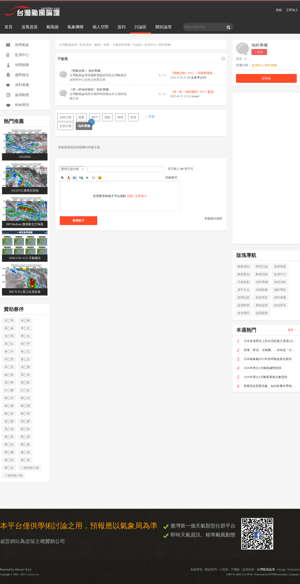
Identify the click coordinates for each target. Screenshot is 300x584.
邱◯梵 (9, 359)
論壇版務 (262, 313)
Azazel (195, 96)
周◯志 (25, 336)
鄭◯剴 (9, 444)
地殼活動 (280, 282)
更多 (133, 117)
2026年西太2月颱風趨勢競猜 (259, 368)
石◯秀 (9, 320)
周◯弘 (9, 344)
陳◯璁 (25, 406)
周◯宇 (25, 344)
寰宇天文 (244, 290)
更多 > (292, 330)
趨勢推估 (22, 75)
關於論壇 (164, 27)
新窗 (152, 116)
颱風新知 (244, 274)
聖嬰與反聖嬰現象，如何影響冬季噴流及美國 (267, 386)
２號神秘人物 (13, 475)
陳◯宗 (9, 398)
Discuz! (19, 569)
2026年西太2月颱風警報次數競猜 (262, 377)
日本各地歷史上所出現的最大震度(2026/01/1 (267, 341)
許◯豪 (9, 390)
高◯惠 (25, 367)
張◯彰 (25, 382)
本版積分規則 (213, 218)
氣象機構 (76, 27)
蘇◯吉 (9, 468)
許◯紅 (25, 390)
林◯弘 (25, 351)
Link (81, 177)
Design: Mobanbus (288, 569)
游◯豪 (25, 421)
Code (93, 177)
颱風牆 (52, 27)
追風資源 (30, 27)
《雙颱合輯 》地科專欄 (85, 70)
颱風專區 (244, 266)
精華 (121, 117)
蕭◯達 (25, 452)
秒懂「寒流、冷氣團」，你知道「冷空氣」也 (267, 350)
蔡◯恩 (9, 436)
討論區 (140, 27)
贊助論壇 (262, 305)
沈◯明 (9, 336)
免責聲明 (196, 569)
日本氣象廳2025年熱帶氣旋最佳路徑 (264, 359)
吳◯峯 (9, 328)
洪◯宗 (9, 367)
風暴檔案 (280, 266)
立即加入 (292, 10)
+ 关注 (259, 52)
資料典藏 (22, 85)
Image (74, 177)
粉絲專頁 (22, 105)
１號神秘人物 (30, 468)
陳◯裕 (9, 413)
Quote (87, 177)
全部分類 (66, 126)
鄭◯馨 (9, 452)
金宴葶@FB (198, 77)
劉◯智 (25, 429)
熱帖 (107, 117)
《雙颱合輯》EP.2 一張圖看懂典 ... (193, 73)
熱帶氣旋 (22, 45)
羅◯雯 (25, 460)
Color (68, 177)
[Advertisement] (249, 168)
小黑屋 (223, 569)
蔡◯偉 (25, 436)
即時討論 (262, 266)
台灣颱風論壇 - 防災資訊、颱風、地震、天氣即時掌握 (95, 44)
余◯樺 (25, 320)
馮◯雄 (9, 429)
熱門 (95, 117)
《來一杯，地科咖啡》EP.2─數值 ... (193, 92)
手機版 (235, 569)
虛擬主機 (35, 541)
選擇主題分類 (70, 169)
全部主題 (66, 117)
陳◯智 (25, 413)
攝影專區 (280, 290)
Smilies (99, 177)
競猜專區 (262, 297)
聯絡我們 (211, 569)
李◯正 (25, 328)
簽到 (122, 27)
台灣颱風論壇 (266, 569)
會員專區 (244, 313)
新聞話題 (244, 297)
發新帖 (266, 78)
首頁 (8, 27)
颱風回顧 (262, 274)
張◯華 (9, 382)
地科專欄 (164, 44)
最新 (81, 117)
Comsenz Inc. (33, 574)
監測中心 (22, 55)
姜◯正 (25, 359)
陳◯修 (9, 406)
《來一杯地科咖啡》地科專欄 (89, 89)
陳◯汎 (25, 398)
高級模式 (171, 177)
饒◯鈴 (9, 374)
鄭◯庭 (25, 444)
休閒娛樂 (22, 65)
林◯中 (9, 351)
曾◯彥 (9, 421)
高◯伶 (25, 374)
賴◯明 (9, 460)
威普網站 (10, 541)
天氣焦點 (244, 282)
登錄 (279, 10)
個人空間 (100, 27)
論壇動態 (22, 95)
